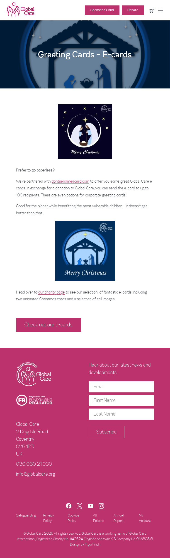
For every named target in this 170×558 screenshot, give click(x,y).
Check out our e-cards (48, 325)
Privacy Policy (48, 518)
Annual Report (119, 518)
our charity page (51, 292)
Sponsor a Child (102, 10)
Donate (132, 10)
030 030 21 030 (34, 464)
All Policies (98, 518)
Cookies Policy (73, 518)
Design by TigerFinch (85, 544)
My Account (145, 518)
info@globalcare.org (35, 474)
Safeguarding (26, 515)
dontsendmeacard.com (70, 181)
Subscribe (106, 432)
